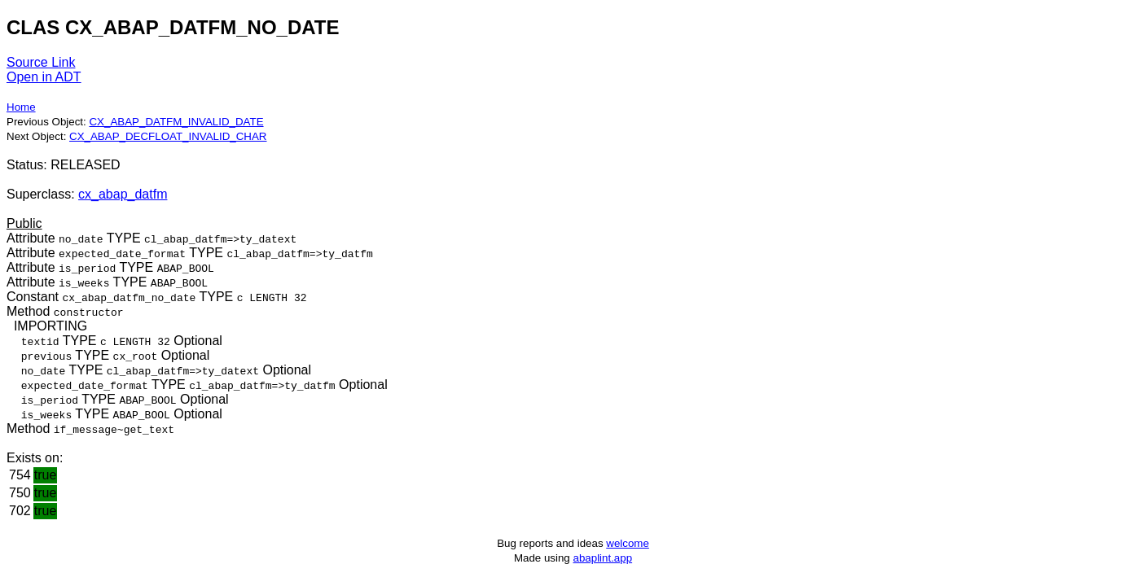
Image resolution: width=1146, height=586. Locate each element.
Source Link (41, 62)
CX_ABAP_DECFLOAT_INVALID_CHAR (167, 136)
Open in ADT (44, 77)
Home (21, 107)
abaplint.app (602, 558)
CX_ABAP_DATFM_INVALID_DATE (176, 122)
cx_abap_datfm (122, 194)
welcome (627, 543)
